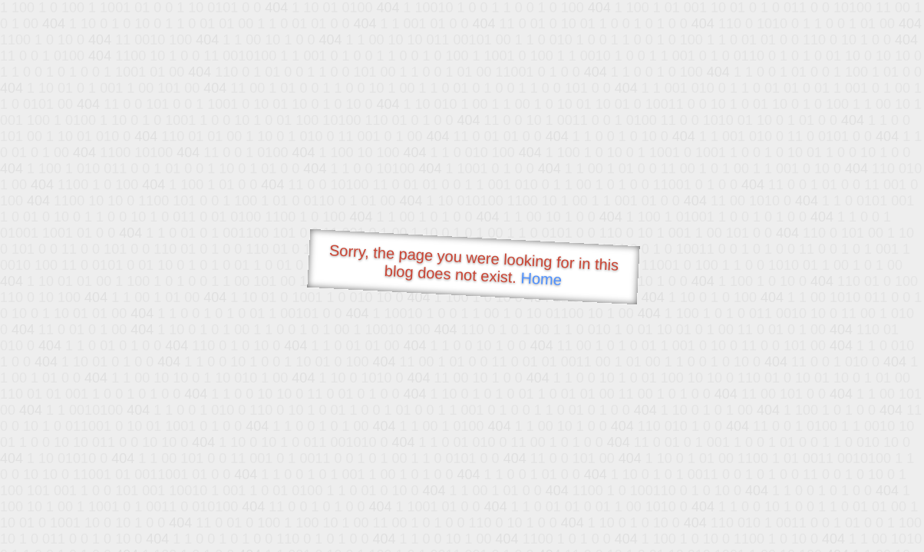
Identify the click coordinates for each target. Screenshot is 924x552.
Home (541, 278)
